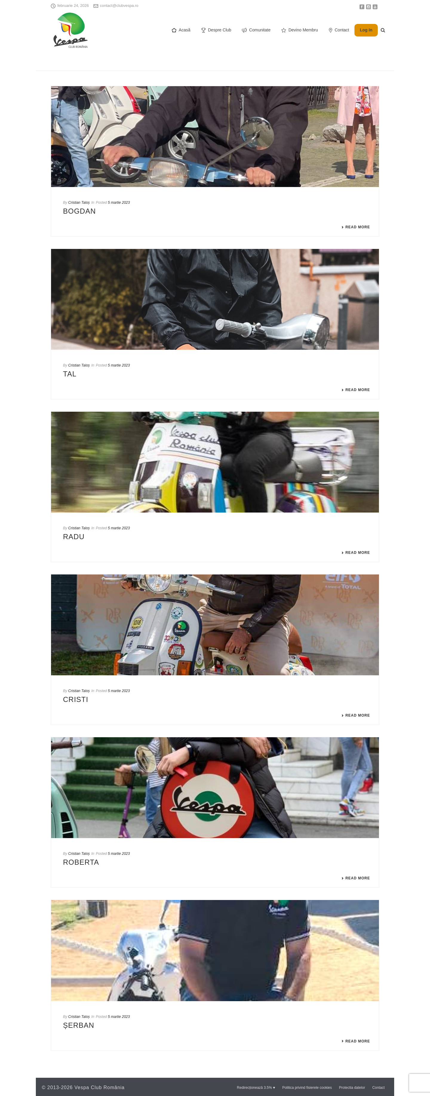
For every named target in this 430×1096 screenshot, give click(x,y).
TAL (69, 374)
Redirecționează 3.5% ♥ (256, 1088)
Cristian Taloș (79, 202)
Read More (355, 227)
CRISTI (75, 699)
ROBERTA (81, 862)
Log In (366, 30)
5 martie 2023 (119, 202)
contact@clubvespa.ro (119, 5)
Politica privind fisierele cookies (307, 1088)
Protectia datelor (352, 1088)
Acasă (181, 30)
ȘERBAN (78, 1025)
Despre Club (216, 30)
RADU (74, 537)
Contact (339, 30)
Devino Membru (299, 30)
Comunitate (256, 30)
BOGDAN (79, 211)
